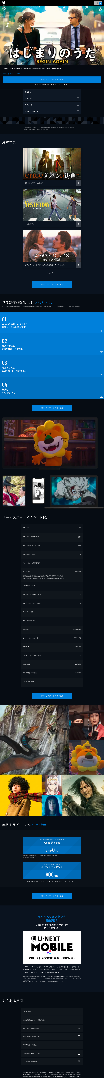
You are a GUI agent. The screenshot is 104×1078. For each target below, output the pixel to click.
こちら (67, 84)
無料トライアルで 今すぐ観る (52, 79)
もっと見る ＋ (52, 273)
